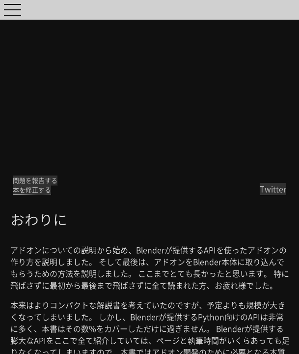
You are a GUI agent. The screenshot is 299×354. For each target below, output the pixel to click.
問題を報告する (35, 180)
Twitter (273, 189)
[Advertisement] (149, 88)
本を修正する (32, 189)
